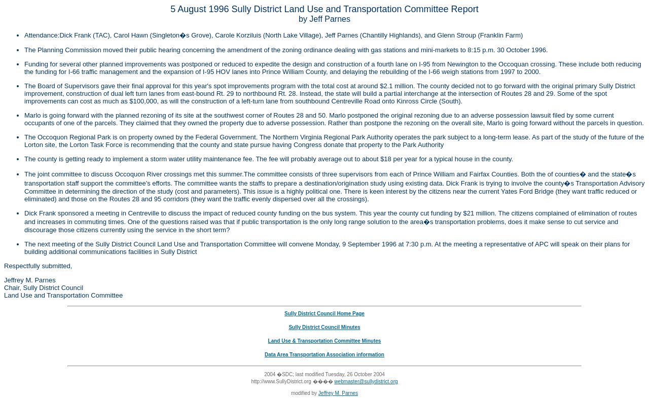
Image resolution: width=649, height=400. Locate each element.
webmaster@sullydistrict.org (366, 381)
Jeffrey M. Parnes (338, 393)
